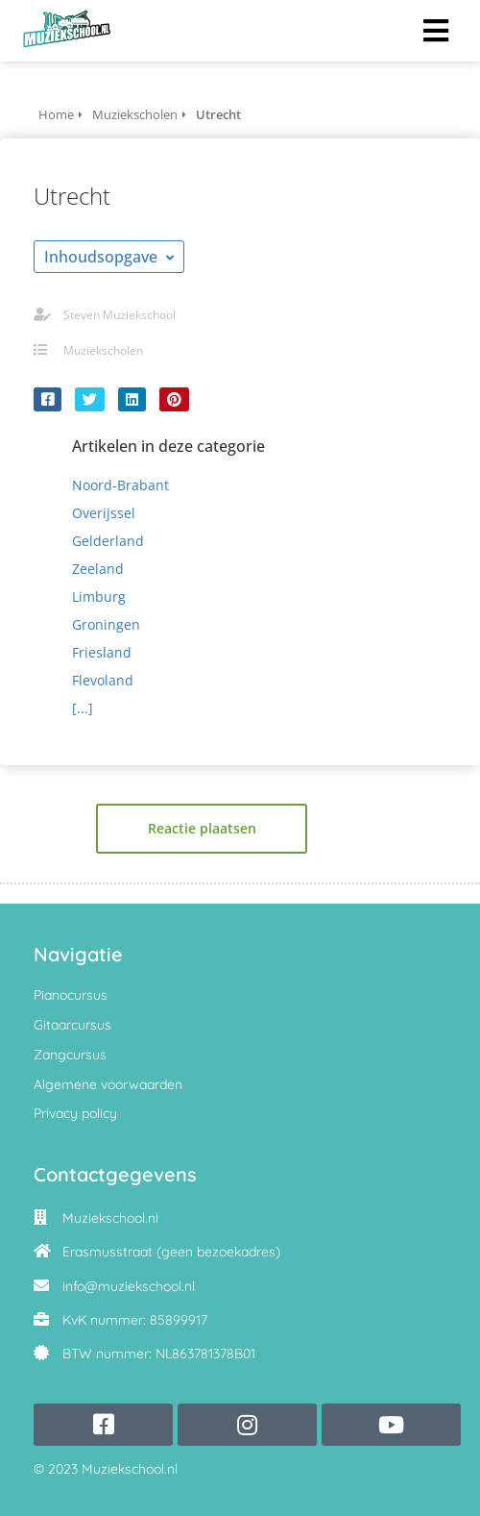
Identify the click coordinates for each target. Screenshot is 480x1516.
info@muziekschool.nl (128, 1286)
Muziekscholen (103, 350)
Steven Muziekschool (119, 315)
